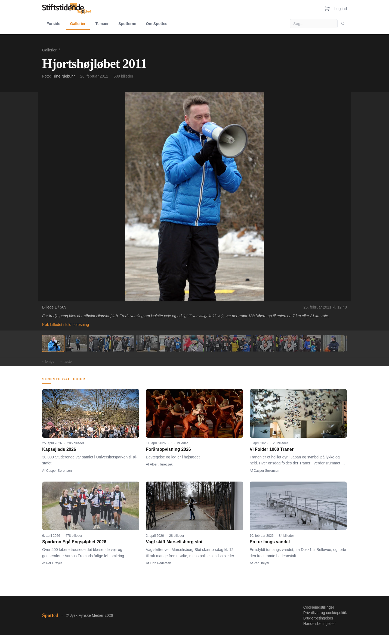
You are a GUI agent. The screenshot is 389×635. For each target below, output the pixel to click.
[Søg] (343, 23)
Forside (53, 23)
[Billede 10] (263, 343)
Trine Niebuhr (63, 76)
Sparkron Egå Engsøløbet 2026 (74, 542)
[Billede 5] (147, 343)
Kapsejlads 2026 (59, 449)
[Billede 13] (334, 343)
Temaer (102, 23)
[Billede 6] (170, 343)
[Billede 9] (240, 343)
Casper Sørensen (59, 471)
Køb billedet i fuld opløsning (65, 324)
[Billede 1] (53, 343)
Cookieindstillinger (318, 607)
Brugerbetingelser (318, 618)
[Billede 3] (100, 343)
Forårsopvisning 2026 (168, 449)
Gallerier (78, 23)
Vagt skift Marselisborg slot (174, 542)
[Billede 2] (76, 343)
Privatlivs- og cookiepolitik (325, 613)
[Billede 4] (123, 343)
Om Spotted (157, 23)
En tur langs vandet (270, 542)
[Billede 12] (310, 343)
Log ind (340, 9)
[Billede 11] (287, 343)
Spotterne (127, 23)
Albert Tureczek (161, 464)
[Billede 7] (193, 343)
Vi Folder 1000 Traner (272, 449)
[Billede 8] (217, 343)
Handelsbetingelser (319, 623)
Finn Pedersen (160, 563)
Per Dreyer (54, 563)
